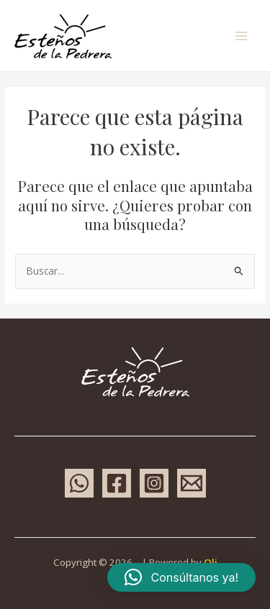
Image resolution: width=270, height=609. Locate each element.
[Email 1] (191, 483)
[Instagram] (154, 483)
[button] (181, 577)
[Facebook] (116, 483)
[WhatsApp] (79, 483)
